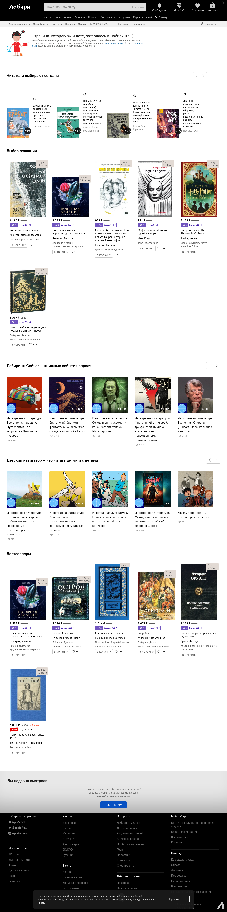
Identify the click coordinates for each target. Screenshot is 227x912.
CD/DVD (68, 849)
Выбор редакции (22, 150)
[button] (196, 75)
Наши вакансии (127, 888)
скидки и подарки (114, 43)
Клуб (149, 17)
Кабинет (176, 842)
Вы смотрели (179, 837)
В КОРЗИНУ (18, 245)
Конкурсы (123, 860)
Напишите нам (180, 881)
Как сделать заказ (183, 859)
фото (42, 165)
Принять (174, 899)
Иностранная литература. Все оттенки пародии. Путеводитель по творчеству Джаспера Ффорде (24, 426)
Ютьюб (12, 865)
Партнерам (124, 883)
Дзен (11, 876)
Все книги (69, 823)
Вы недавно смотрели (28, 780)
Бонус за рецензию (75, 883)
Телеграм (14, 881)
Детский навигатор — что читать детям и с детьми (52, 460)
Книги (47, 17)
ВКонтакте (15, 854)
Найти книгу (113, 805)
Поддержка (138, 24)
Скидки (82, 24)
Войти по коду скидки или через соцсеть (192, 824)
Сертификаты (40, 24)
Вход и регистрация (184, 832)
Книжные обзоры (128, 839)
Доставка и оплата (19, 24)
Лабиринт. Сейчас (128, 823)
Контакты (123, 24)
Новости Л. (124, 855)
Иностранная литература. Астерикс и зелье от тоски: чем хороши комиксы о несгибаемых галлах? (67, 521)
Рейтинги (57, 24)
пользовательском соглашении (91, 899)
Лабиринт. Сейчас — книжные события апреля (49, 366)
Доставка (177, 870)
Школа (92, 17)
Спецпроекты (126, 865)
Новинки (70, 24)
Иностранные (62, 17)
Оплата (175, 865)
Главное (80, 17)
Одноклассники (18, 870)
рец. (41, 162)
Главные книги (72, 877)
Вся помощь (179, 886)
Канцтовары (107, 17)
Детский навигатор (129, 828)
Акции (67, 872)
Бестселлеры (19, 553)
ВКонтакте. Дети (19, 860)
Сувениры (69, 855)
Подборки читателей (130, 844)
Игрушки (124, 17)
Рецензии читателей (130, 833)
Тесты (120, 849)
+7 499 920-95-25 (99, 24)
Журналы (69, 833)
